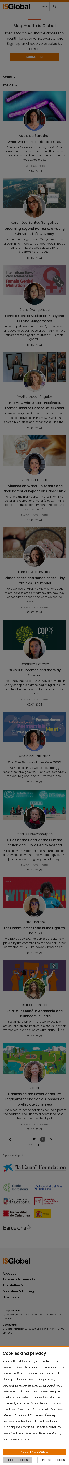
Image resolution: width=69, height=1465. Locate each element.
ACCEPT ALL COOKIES (34, 1452)
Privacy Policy (50, 1433)
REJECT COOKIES (17, 1460)
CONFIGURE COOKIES (52, 1460)
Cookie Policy (20, 1433)
